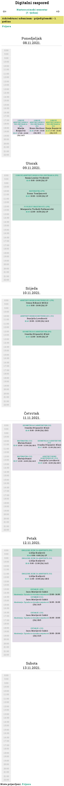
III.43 (48, 131)
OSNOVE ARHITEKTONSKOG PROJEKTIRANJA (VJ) (20, 123)
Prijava (6, 26)
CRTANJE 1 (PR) (37, 589)
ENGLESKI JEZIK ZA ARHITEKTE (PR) (37, 550)
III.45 (28, 180)
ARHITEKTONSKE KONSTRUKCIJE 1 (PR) (37, 300)
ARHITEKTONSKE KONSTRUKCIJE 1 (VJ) (37, 316)
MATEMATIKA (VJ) (24, 441)
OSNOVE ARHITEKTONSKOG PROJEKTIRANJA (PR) (37, 175)
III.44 (31, 131)
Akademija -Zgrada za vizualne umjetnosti (31, 594)
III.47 (15, 133)
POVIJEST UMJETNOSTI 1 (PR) (37, 207)
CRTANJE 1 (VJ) (37, 597)
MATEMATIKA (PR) (37, 191)
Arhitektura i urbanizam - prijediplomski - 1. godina (29, 20)
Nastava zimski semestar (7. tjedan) (32, 11)
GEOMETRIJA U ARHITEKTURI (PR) (37, 332)
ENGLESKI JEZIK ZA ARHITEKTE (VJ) (37, 558)
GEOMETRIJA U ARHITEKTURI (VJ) (37, 425)
